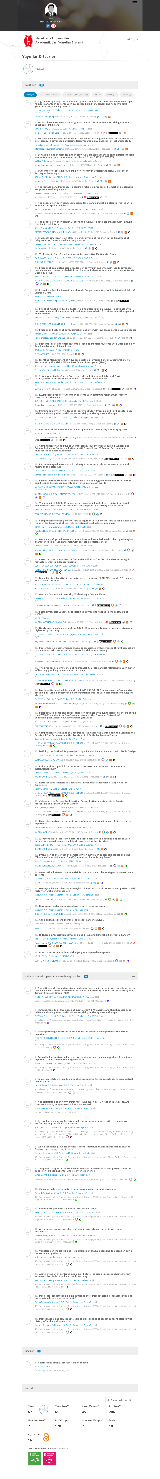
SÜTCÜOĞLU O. (72, 565)
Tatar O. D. (56, 193)
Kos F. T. (38, 861)
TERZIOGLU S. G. (86, 807)
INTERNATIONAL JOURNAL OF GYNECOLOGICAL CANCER (59, 280)
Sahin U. (38, 1212)
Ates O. (82, 772)
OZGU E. (74, 807)
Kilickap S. (54, 1175)
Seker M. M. (57, 938)
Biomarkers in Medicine (45, 405)
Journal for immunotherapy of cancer (51, 165)
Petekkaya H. (48, 1212)
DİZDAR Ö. (39, 112)
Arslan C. (73, 1193)
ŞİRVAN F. (76, 128)
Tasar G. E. (46, 1085)
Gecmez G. (59, 1212)
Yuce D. (83, 1085)
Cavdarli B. (67, 545)
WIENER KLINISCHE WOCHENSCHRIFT (51, 865)
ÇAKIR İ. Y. (69, 382)
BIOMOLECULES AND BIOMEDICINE (50, 324)
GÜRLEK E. (51, 598)
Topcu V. (57, 545)
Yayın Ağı (33, 68)
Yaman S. (61, 894)
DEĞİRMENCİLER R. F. (52, 1038)
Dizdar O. (45, 1127)
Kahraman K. (74, 598)
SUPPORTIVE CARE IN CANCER (47, 661)
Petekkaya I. (59, 878)
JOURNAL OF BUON (43, 776)
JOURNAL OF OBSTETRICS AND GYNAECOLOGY (55, 703)
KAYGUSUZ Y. (85, 209)
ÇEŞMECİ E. (59, 382)
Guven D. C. (79, 193)
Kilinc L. (75, 910)
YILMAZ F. (39, 193)
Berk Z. (61, 1063)
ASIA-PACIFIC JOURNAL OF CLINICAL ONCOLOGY (56, 531)
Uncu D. (82, 938)
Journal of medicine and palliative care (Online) (55, 300)
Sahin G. (49, 145)
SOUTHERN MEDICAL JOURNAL (48, 961)
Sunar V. (47, 333)
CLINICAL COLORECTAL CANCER (49, 759)
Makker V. (39, 161)
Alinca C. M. (65, 527)
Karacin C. (39, 333)
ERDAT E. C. (40, 433)
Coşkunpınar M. (81, 382)
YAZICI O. (88, 258)
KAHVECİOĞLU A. (42, 470)
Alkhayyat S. (91, 366)
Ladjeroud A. (49, 366)
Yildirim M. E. (73, 454)
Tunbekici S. (40, 145)
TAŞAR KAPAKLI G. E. (51, 674)
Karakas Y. (62, 845)
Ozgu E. (66, 1127)
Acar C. (68, 145)
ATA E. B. (49, 382)
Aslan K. (56, 739)
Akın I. (74, 145)
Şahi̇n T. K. (39, 128)
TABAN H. (89, 193)
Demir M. (74, 1235)
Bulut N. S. (60, 110)
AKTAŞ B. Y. (40, 382)
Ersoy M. (83, 333)
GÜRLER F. (39, 584)
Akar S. (56, 527)
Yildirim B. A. (69, 699)
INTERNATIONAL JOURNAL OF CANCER (51, 423)
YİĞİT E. (61, 276)
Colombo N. (49, 161)
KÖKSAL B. (39, 177)
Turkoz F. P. (40, 878)
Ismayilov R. (79, 276)
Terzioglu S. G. (82, 1127)
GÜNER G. (50, 755)
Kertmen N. (48, 1153)
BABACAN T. (51, 827)
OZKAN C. (46, 956)
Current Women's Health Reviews (49, 370)
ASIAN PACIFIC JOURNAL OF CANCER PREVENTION (56, 943)
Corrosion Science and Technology (50, 474)
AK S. (49, 721)
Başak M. (48, 454)
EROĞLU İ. (50, 487)
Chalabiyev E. (71, 401)
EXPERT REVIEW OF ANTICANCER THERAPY (53, 232)
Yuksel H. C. (59, 145)
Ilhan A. (47, 584)
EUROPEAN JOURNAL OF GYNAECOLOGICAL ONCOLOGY (59, 680)
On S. (37, 258)
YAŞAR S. (48, 244)
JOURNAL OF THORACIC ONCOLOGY (51, 622)
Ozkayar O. (76, 1153)
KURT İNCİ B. (80, 584)
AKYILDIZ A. (91, 244)
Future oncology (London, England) (50, 338)
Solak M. (70, 827)
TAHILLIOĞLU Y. (96, 382)
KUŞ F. (37, 401)
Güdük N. (67, 128)
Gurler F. (38, 565)
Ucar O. (54, 1235)
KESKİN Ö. (69, 1108)
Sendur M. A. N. (41, 894)
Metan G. (38, 509)
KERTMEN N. (89, 110)
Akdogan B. (82, 1175)
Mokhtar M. (69, 366)
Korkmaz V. (40, 527)
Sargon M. (66, 1153)
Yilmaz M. (39, 454)
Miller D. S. (92, 161)
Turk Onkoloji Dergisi (44, 458)
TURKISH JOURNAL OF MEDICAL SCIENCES (53, 570)
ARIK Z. (95, 209)
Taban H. (78, 1063)
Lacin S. (38, 674)
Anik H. (51, 317)
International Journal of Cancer (48, 149)
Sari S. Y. (54, 470)
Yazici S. (72, 1175)
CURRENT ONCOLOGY (44, 262)
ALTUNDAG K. (68, 956)
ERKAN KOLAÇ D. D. (74, 110)
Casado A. (60, 161)
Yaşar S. (47, 193)
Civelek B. (55, 861)
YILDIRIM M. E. (63, 807)
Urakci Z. (56, 333)
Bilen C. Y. (64, 1175)
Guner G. (100, 1038)
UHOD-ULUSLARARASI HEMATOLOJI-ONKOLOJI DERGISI (59, 743)
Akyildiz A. (39, 997)
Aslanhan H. (83, 145)
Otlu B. (92, 509)
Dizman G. (70, 509)
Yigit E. (59, 997)
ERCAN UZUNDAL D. (74, 258)
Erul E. (75, 417)
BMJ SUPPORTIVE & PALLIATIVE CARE (50, 641)
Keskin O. (62, 827)
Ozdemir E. (56, 956)
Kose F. (72, 177)
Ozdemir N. (64, 1235)
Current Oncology (42, 389)
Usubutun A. (57, 1085)
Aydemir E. (59, 565)
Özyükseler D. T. (60, 454)
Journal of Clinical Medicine (46, 181)
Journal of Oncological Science (48, 133)
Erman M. (39, 1175)
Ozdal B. (83, 545)
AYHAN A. (56, 721)
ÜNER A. (57, 1153)
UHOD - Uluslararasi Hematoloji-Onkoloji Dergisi (56, 437)
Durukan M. (62, 209)
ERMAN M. (46, 618)
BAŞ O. (48, 128)
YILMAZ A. (65, 333)
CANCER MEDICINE (43, 726)
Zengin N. (90, 894)
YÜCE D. (84, 674)
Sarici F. (72, 739)
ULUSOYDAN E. (74, 487)
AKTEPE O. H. (87, 487)
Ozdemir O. (91, 177)
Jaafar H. (60, 366)
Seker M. (64, 861)
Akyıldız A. (39, 296)
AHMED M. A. (90, 276)
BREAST (38, 882)
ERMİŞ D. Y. (59, 1108)
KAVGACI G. (57, 128)
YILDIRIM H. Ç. (41, 317)
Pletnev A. (75, 721)
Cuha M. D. (48, 509)
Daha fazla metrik (118, 1400)
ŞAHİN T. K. (39, 209)
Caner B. (61, 258)
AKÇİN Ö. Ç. (100, 110)
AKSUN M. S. (51, 654)
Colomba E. (82, 161)
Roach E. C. (81, 1212)
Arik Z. (37, 807)
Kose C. (64, 739)
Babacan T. (70, 1212)
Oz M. (43, 807)
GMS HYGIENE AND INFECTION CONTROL (53, 514)
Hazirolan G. (59, 509)
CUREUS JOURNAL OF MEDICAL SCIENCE (52, 605)
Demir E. (69, 276)
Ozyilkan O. (80, 366)
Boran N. (82, 527)
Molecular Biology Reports (46, 116)
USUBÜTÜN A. (67, 674)
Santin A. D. (71, 161)
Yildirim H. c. (67, 193)
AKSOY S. (80, 861)
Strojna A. (66, 721)
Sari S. (59, 699)
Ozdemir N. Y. (78, 894)
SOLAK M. (79, 1108)
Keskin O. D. (40, 845)
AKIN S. (84, 128)
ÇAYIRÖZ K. (98, 317)
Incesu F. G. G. (52, 417)
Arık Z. (58, 296)
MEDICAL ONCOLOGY (44, 899)
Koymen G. (80, 177)
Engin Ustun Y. (75, 789)
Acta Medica (40, 197)
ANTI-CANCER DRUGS (44, 588)
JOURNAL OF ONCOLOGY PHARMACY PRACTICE (55, 494)
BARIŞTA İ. (67, 350)
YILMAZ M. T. (40, 598)
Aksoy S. (52, 894)
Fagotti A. (84, 721)
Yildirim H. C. (50, 177)
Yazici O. (46, 861)
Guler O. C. (51, 699)
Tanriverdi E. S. (82, 509)
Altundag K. (91, 845)
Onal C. (78, 699)
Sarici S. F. (91, 1212)
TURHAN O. (68, 584)
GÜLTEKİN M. (51, 276)
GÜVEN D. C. (62, 177)
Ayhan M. (75, 333)
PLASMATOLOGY (42, 354)
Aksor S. (52, 923)
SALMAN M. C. (93, 454)
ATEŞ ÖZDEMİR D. (62, 317)
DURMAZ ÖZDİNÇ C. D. (45, 110)
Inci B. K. (83, 565)
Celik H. (86, 699)
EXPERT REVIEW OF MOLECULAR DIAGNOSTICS (55, 213)
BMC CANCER (40, 248)
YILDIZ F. (94, 470)
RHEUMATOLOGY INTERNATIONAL (50, 914)
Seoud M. (39, 366)
